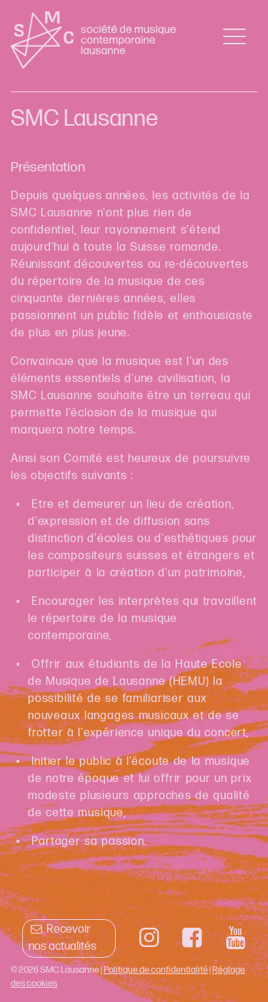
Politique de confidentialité (156, 970)
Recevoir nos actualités (62, 938)
